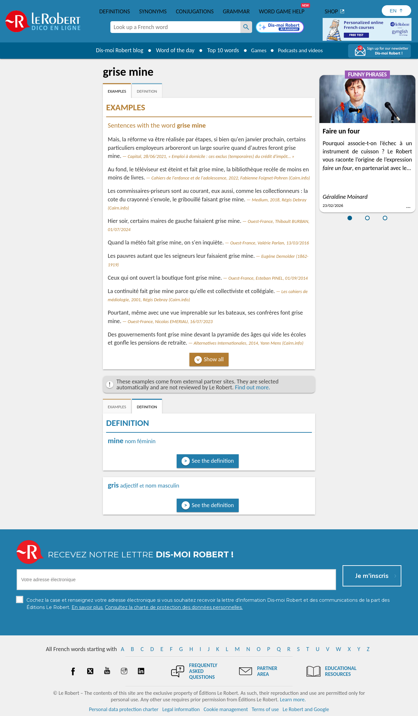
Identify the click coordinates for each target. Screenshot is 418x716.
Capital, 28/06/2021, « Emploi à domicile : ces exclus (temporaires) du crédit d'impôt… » (211, 156)
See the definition (213, 460)
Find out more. (252, 387)
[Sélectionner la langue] (396, 10)
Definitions (114, 11)
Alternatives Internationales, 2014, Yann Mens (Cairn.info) (248, 343)
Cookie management (225, 709)
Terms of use (265, 709)
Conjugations (195, 11)
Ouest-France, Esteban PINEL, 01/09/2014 (268, 278)
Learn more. (293, 699)
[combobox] (175, 27)
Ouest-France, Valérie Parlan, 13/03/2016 (269, 243)
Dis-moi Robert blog (116, 50)
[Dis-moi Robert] (279, 28)
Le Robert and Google (306, 709)
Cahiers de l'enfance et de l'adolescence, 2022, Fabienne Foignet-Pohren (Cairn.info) (231, 178)
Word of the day (172, 50)
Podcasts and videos (302, 50)
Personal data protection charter (124, 709)
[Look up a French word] (246, 27)
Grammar (236, 11)
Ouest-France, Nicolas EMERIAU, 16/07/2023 (170, 321)
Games (257, 50)
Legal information (181, 709)
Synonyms (153, 11)
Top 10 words (219, 50)
